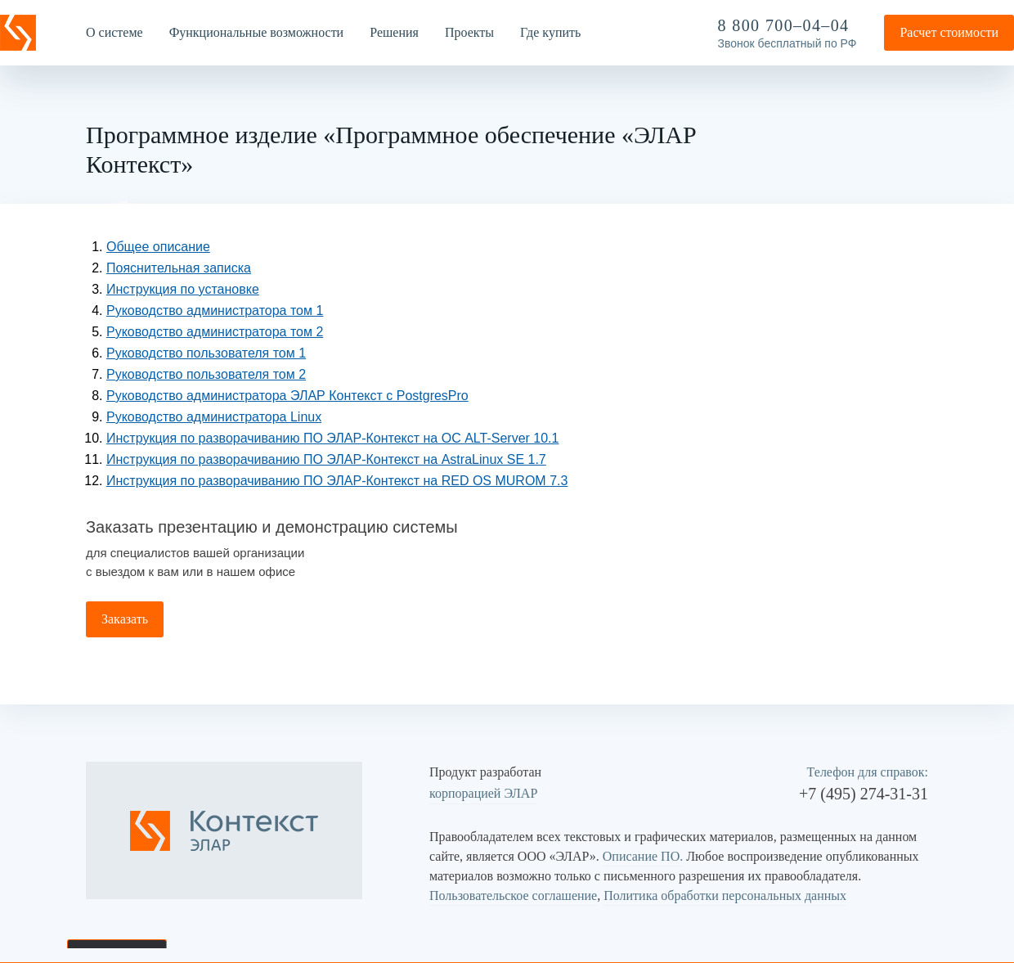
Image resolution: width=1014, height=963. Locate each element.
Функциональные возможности (256, 32)
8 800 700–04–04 (784, 25)
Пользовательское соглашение (513, 895)
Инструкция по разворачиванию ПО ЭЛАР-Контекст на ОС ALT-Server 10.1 (332, 438)
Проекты (469, 32)
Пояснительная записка (178, 268)
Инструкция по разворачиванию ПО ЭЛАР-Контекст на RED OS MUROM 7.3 (337, 481)
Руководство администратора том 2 (214, 332)
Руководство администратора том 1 (214, 310)
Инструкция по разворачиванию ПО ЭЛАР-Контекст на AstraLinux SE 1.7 (326, 459)
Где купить (550, 32)
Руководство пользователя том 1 (206, 353)
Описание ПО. (643, 856)
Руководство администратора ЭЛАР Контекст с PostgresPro (287, 396)
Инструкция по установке (182, 289)
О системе (114, 32)
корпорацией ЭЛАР (483, 793)
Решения (394, 32)
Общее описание (158, 247)
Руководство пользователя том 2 (206, 374)
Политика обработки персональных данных (724, 895)
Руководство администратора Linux (213, 417)
